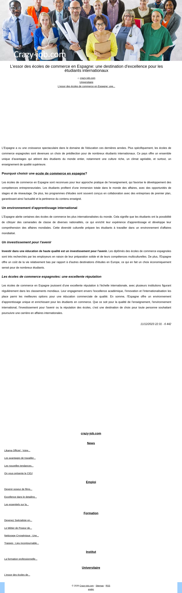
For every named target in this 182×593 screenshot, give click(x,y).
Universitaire (86, 82)
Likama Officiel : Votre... (17, 450)
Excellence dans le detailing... (20, 497)
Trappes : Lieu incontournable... (21, 543)
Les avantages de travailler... (20, 458)
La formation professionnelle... (20, 559)
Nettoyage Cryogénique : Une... (21, 535)
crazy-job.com (87, 78)
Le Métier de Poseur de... (18, 528)
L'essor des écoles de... (17, 574)
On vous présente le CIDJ (18, 473)
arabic (91, 589)
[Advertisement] (86, 114)
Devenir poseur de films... (18, 489)
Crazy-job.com (87, 585)
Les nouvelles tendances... (18, 465)
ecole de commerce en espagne (60, 173)
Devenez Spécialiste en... (18, 520)
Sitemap (100, 585)
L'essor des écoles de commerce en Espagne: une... (86, 86)
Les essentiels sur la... (16, 504)
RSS (108, 585)
